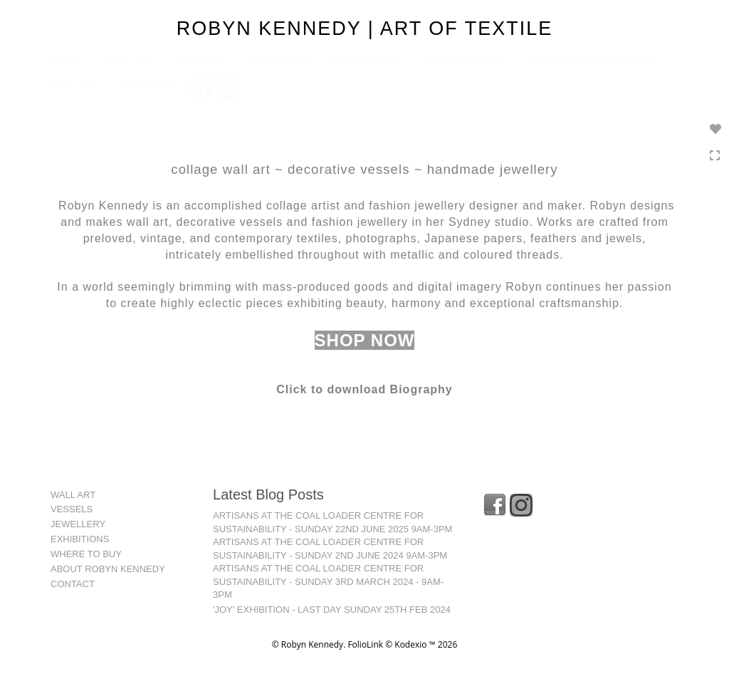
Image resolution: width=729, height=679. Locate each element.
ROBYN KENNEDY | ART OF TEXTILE (365, 28)
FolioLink (365, 644)
